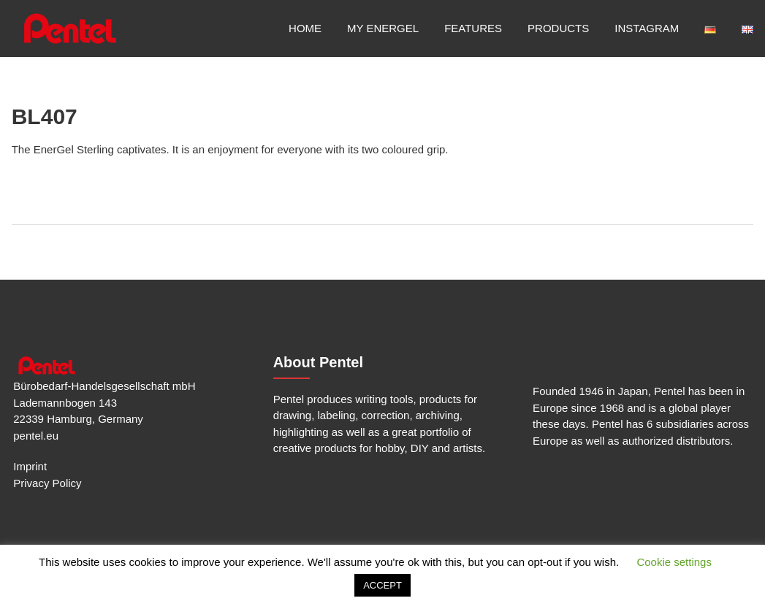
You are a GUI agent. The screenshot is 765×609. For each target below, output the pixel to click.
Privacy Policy (47, 483)
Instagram (646, 28)
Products (558, 28)
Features (473, 28)
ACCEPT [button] (382, 585)
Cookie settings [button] (674, 562)
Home (305, 28)
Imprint (30, 466)
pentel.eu (35, 435)
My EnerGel (383, 28)
